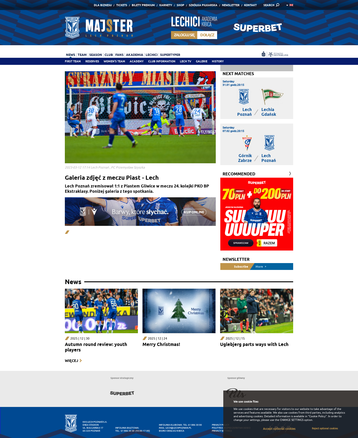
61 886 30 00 (195, 424)
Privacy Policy (220, 424)
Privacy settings (222, 430)
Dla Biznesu (103, 5)
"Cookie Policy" (317, 416)
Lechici (152, 55)
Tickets (121, 5)
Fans (119, 55)
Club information (161, 61)
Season (95, 55)
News (70, 55)
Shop (180, 5)
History (218, 61)
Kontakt (250, 5)
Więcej (71, 361)
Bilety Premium (143, 5)
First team (73, 61)
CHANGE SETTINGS (291, 420)
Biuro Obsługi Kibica (171, 430)
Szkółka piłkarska (203, 5)
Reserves (92, 61)
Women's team (114, 61)
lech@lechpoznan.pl (178, 427)
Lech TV (185, 61)
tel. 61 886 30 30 (124, 430)
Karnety (165, 5)
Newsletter (231, 5)
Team (82, 55)
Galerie (201, 61)
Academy (137, 61)
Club (109, 55)
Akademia (134, 55)
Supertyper (170, 55)
